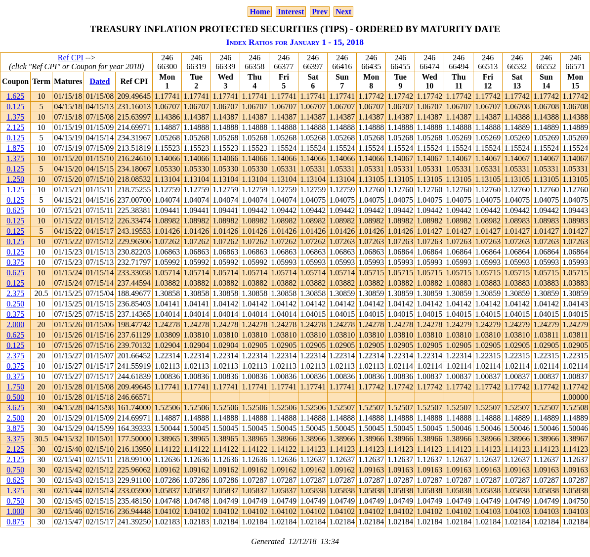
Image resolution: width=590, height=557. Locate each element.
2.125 (15, 127)
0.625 (15, 210)
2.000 (15, 324)
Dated (99, 81)
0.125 (15, 106)
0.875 (15, 521)
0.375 (15, 262)
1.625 (15, 96)
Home (260, 11)
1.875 (15, 148)
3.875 (15, 428)
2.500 (15, 418)
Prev (320, 11)
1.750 (15, 387)
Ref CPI (71, 57)
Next (343, 11)
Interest (291, 11)
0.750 (15, 470)
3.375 (15, 438)
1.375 (15, 117)
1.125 (15, 189)
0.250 (15, 304)
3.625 (15, 407)
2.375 (15, 293)
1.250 (15, 179)
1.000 (15, 511)
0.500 (15, 397)
